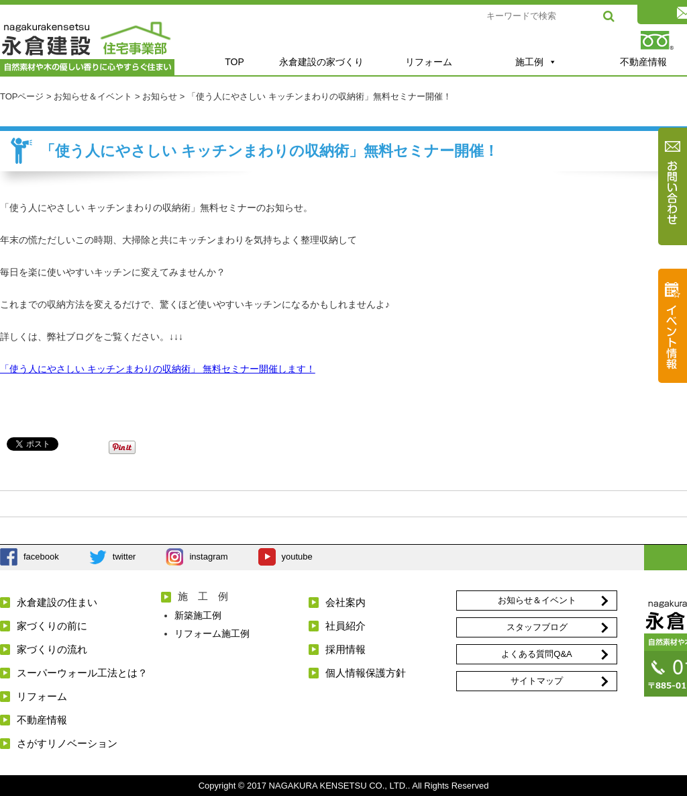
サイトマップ (537, 681)
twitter (124, 556)
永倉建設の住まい (57, 602)
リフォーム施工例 (212, 633)
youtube (297, 556)
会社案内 (345, 602)
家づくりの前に (52, 625)
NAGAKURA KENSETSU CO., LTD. (338, 786)
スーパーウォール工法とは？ (82, 672)
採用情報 (345, 649)
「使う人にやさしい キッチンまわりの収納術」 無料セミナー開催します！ (157, 368)
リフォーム (428, 61)
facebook (41, 556)
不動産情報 (42, 719)
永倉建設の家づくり (321, 61)
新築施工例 (197, 615)
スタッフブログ (537, 627)
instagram (208, 556)
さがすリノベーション (67, 743)
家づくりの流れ (52, 649)
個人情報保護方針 (365, 672)
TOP (234, 61)
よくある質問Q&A (536, 654)
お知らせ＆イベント (537, 600)
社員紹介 (345, 625)
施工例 (536, 61)
